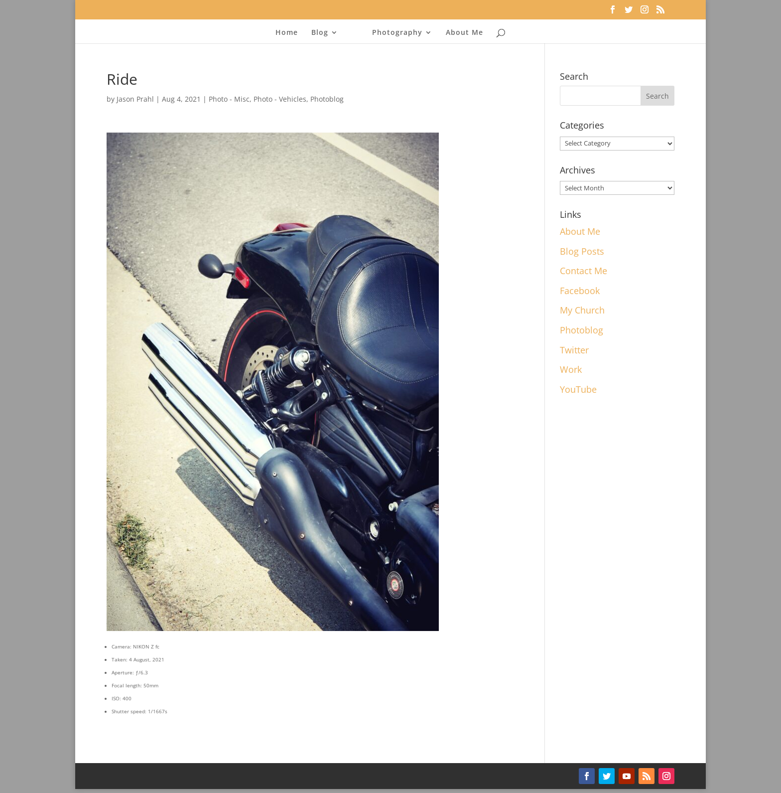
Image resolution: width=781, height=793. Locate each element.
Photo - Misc (229, 99)
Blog (319, 33)
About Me (464, 33)
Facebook (580, 291)
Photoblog (327, 99)
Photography (397, 33)
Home (286, 33)
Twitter (574, 350)
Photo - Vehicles (280, 99)
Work (571, 369)
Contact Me (583, 271)
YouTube (578, 389)
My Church (582, 310)
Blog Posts (582, 251)
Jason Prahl (135, 99)
